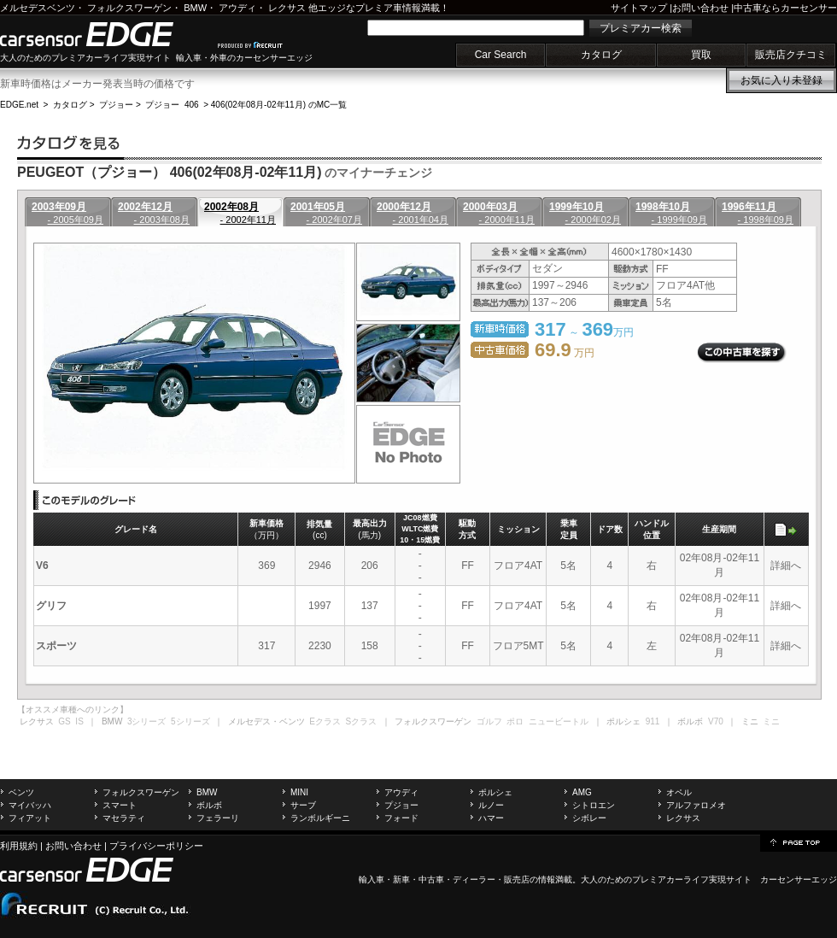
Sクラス (362, 721)
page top (798, 841)
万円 (564, 353)
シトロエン (593, 805)
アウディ (237, 8)
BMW (195, 8)
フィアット (30, 818)
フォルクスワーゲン (129, 8)
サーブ (303, 805)
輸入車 (371, 879)
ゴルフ (489, 721)
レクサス (287, 8)
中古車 (431, 879)
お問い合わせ (700, 8)
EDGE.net (19, 104)
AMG (582, 792)
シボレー (589, 818)
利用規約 (19, 846)
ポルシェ (495, 792)
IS (79, 721)
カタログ (601, 55)
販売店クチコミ (791, 55)
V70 (715, 721)
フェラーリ (217, 818)
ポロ (515, 721)
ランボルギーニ (320, 818)
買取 (701, 55)
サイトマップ (639, 8)
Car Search (501, 55)
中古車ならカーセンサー (785, 8)
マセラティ (123, 818)
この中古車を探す (742, 353)
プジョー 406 (171, 104)
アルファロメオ (696, 805)
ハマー (491, 818)
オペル (679, 792)
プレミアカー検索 (641, 28)
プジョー (116, 104)
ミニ (771, 721)
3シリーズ (147, 721)
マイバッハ (30, 805)
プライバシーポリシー (156, 846)
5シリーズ (190, 721)
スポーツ (56, 646)
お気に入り (781, 80)
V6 (42, 566)
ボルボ (209, 805)
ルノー (491, 805)
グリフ (51, 606)
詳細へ (785, 566)
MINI (299, 792)
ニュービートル (558, 721)
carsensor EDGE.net (104, 34)
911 (653, 721)
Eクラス (325, 721)
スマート (119, 805)
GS (64, 721)
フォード (401, 818)
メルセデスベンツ (37, 8)
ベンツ (21, 792)
